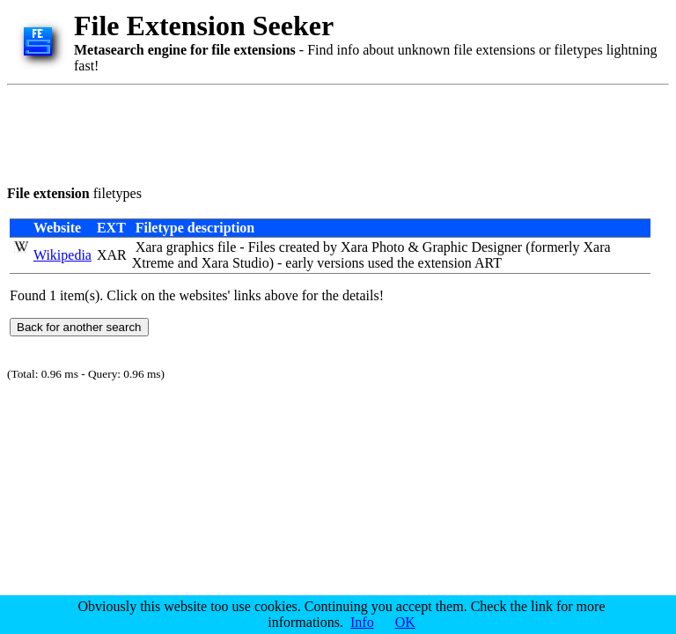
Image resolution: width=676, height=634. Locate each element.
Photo (387, 247)
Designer (496, 247)
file (226, 247)
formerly (554, 247)
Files (262, 247)
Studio (250, 262)
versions (340, 262)
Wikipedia (62, 254)
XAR (112, 254)
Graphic (445, 247)
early (299, 262)
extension (445, 262)
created (299, 247)
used (380, 262)
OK (405, 622)
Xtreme (153, 262)
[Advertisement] (327, 132)
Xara (149, 247)
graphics (190, 247)
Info (362, 622)
